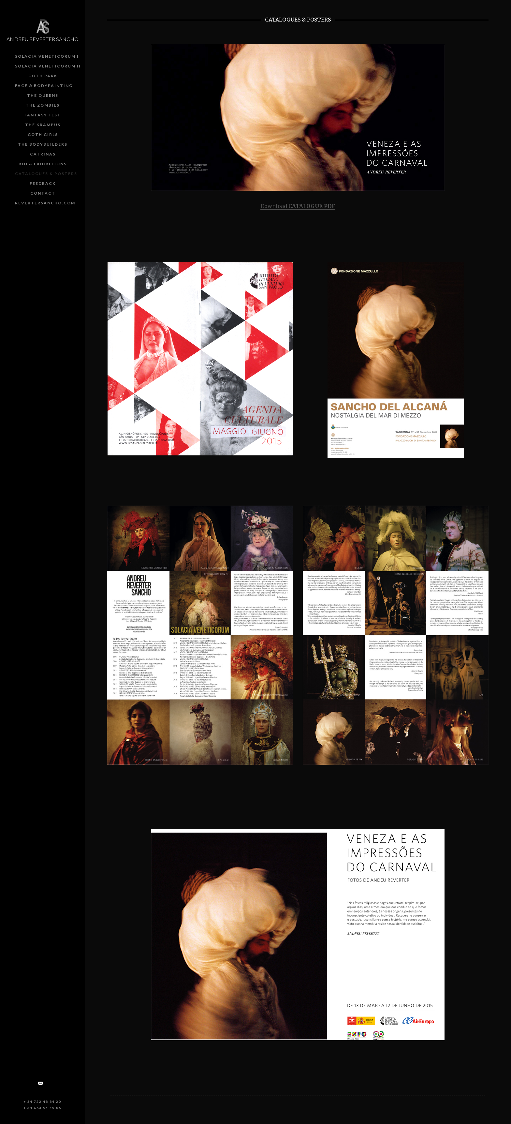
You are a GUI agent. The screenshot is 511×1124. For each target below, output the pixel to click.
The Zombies (43, 105)
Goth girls (43, 134)
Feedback (43, 183)
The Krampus (43, 124)
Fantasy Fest (42, 114)
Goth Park (42, 75)
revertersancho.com (45, 202)
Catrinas (43, 154)
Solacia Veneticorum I (47, 56)
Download (297, 206)
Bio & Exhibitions (43, 163)
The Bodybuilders (42, 144)
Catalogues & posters (46, 173)
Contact (42, 193)
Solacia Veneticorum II (48, 66)
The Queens (42, 95)
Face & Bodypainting (44, 85)
